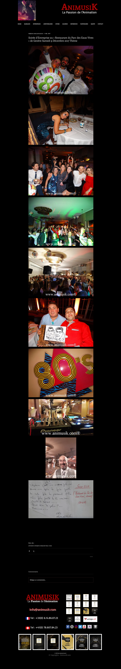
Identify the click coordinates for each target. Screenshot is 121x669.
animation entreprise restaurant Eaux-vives (40, 545)
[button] (57, 24)
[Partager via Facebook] (29, 551)
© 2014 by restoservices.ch (60, 653)
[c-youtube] (84, 626)
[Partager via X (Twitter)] (33, 551)
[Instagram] (76, 626)
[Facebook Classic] (68, 626)
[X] (72, 626)
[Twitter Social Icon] (80, 626)
